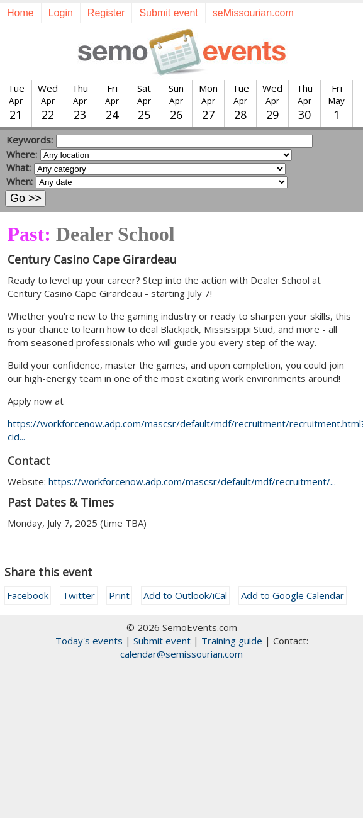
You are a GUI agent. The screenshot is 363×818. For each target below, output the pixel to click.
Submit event (168, 13)
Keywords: (29, 139)
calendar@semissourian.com (181, 653)
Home (20, 13)
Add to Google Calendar (292, 595)
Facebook (27, 595)
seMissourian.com (253, 13)
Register (106, 13)
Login (60, 13)
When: (19, 181)
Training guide (231, 640)
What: (18, 167)
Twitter (78, 595)
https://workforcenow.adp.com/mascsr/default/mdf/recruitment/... (192, 481)
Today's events (89, 640)
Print (119, 595)
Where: (21, 154)
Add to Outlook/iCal (185, 595)
